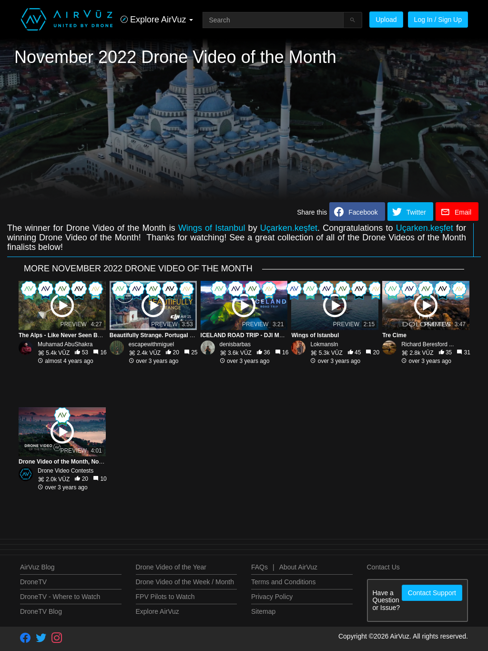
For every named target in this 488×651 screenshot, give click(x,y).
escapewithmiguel (151, 344)
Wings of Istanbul (211, 228)
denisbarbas (235, 344)
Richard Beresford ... (427, 344)
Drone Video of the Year (171, 567)
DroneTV (33, 582)
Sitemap (263, 611)
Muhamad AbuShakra (65, 344)
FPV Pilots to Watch (165, 596)
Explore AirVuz (157, 611)
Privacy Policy (272, 596)
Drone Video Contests (65, 470)
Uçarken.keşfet (288, 228)
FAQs (259, 567)
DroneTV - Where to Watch (60, 596)
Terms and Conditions (283, 582)
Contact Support (432, 593)
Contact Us (383, 567)
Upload (386, 19)
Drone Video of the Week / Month (185, 582)
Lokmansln (324, 344)
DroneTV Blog (41, 611)
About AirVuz (298, 567)
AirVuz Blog (37, 567)
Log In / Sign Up (438, 19)
